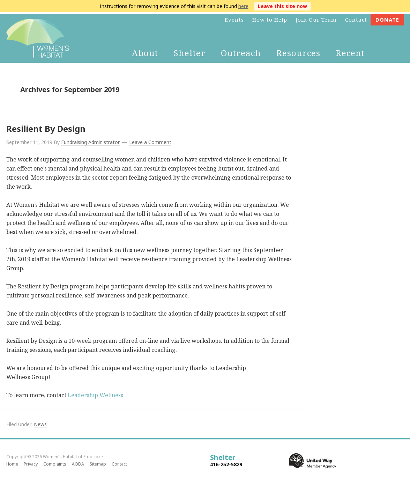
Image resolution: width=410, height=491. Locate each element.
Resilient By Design (45, 128)
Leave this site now (282, 6)
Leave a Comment (150, 142)
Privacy (31, 464)
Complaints (54, 464)
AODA (78, 464)
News (40, 424)
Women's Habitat (37, 38)
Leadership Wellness (95, 395)
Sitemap (98, 464)
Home (12, 464)
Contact (119, 464)
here (243, 6)
